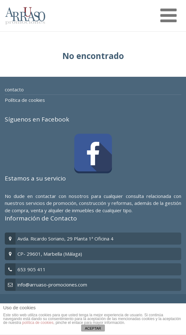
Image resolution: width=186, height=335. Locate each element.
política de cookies (38, 322)
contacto (14, 89)
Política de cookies (25, 100)
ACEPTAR (93, 328)
